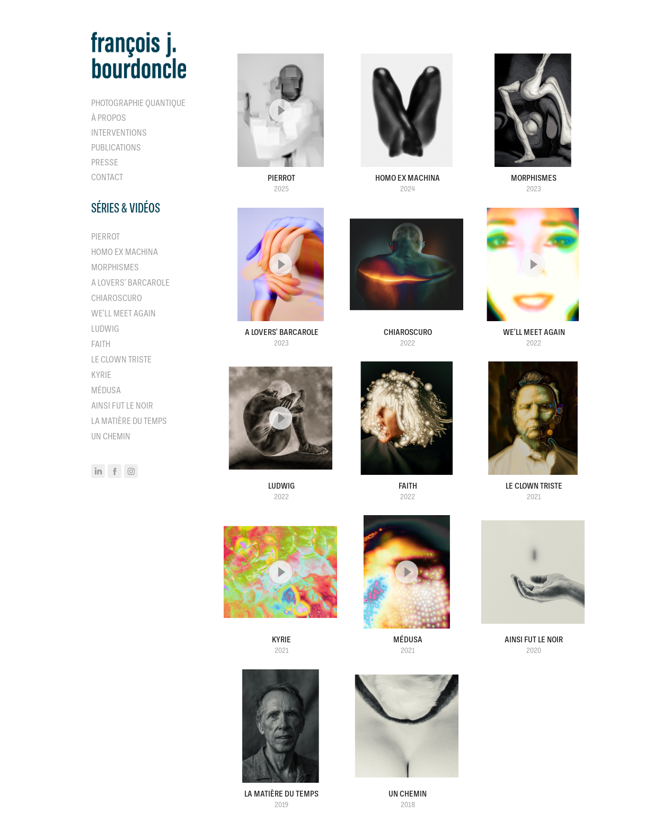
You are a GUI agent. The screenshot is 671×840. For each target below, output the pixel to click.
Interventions (119, 133)
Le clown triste (121, 360)
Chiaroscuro (116, 298)
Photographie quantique (138, 103)
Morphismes (115, 267)
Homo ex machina (124, 252)
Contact (107, 177)
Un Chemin (110, 436)
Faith (100, 344)
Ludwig (105, 329)
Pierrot (105, 237)
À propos (108, 118)
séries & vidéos (125, 208)
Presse (104, 162)
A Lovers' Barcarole (130, 283)
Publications (116, 148)
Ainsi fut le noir (122, 406)
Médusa (106, 390)
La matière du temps (129, 421)
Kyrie (101, 375)
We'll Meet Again (123, 313)
